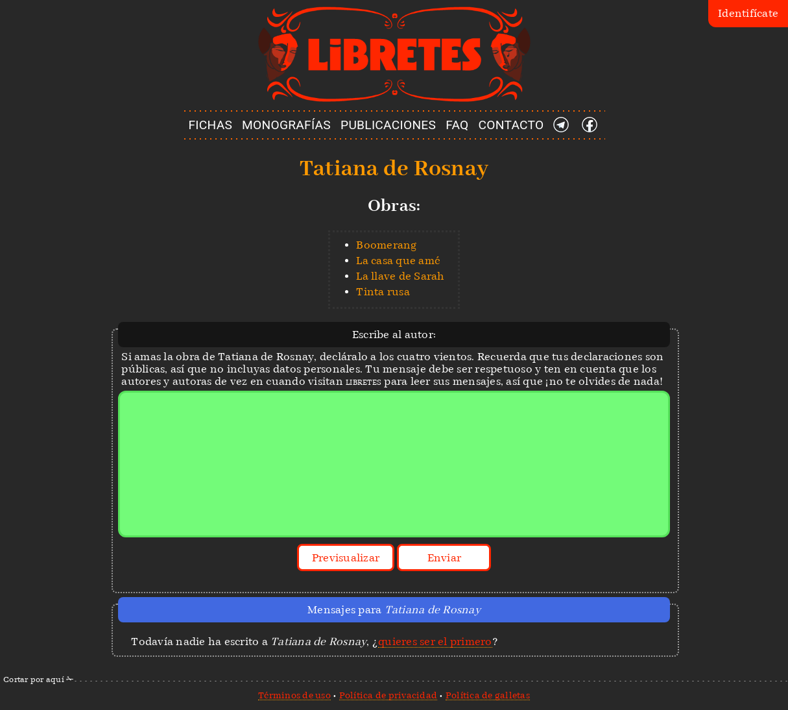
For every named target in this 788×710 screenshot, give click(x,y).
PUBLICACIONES (388, 124)
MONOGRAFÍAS (286, 124)
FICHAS (210, 124)
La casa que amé (398, 260)
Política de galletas (488, 695)
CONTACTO (511, 124)
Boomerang (386, 245)
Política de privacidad (388, 695)
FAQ (457, 124)
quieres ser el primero (435, 641)
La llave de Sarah (400, 276)
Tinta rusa (383, 292)
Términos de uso (294, 695)
